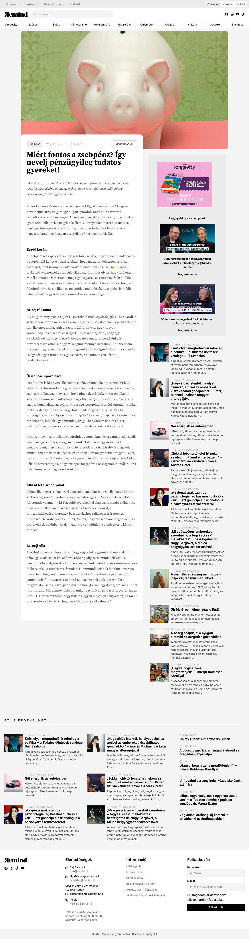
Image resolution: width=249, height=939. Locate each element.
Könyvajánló (79, 24)
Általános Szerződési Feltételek (145, 895)
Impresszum (134, 872)
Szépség (33, 24)
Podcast (75, 4)
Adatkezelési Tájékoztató (142, 889)
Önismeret (146, 24)
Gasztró (215, 24)
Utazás (169, 24)
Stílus (56, 24)
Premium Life (101, 24)
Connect (11, 4)
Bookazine (30, 4)
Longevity (11, 24)
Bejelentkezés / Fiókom (140, 883)
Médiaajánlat (134, 866)
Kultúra (192, 24)
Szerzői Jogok (135, 877)
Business (237, 24)
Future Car (124, 24)
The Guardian (119, 267)
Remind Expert (53, 4)
